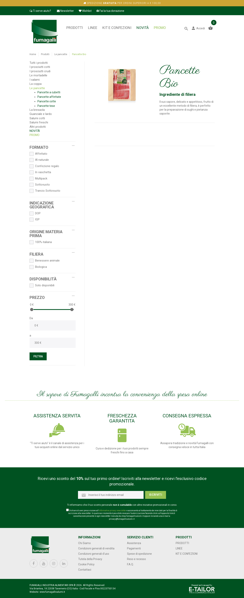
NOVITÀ (142, 28)
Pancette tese (46, 105)
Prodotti (74, 28)
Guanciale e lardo (41, 114)
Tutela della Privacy (90, 559)
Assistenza (134, 543)
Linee (92, 28)
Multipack (38, 179)
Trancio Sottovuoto (45, 191)
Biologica (38, 267)
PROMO (160, 28)
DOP (35, 213)
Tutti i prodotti (39, 63)
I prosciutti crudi (40, 71)
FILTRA (38, 356)
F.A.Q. (130, 564)
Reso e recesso (136, 559)
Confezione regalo (44, 166)
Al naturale (39, 160)
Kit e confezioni (116, 28)
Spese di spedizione (139, 553)
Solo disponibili (42, 285)
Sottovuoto (40, 185)
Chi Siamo (84, 543)
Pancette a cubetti (48, 92)
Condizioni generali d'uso (93, 553)
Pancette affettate (49, 96)
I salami (35, 79)
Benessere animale (45, 261)
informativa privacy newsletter (112, 510)
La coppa (36, 84)
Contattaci (84, 569)
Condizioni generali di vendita (96, 548)
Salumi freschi (39, 122)
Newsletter (65, 10)
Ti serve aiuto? (40, 10)
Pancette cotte (46, 101)
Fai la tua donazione (110, 10)
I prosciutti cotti (40, 67)
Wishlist (85, 10)
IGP (35, 220)
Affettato (38, 154)
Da (31, 318)
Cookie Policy (86, 564)
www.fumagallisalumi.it (52, 592)
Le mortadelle (38, 75)
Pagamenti (134, 548)
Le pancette (60, 54)
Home (33, 54)
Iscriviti (155, 494)
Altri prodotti (38, 126)
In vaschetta (40, 172)
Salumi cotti (37, 118)
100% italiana (41, 242)
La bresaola (37, 110)
